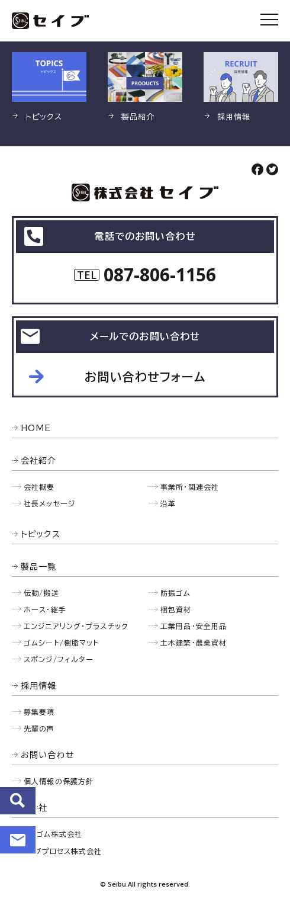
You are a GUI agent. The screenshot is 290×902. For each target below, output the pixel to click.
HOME (36, 428)
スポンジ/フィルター (59, 659)
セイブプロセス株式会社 (61, 851)
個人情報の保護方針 (59, 781)
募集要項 (39, 711)
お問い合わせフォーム (145, 377)
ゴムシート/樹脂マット (61, 642)
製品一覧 (39, 567)
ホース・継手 (45, 609)
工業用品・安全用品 (193, 626)
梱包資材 (176, 609)
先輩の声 (39, 728)
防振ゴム (175, 592)
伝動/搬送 (41, 592)
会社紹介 (39, 461)
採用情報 (39, 686)
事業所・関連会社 (189, 486)
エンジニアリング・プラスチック (76, 626)
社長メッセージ (49, 503)
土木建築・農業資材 (193, 642)
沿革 (168, 503)
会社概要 (39, 486)
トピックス (40, 534)
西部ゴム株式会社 (51, 833)
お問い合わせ (18, 839)
